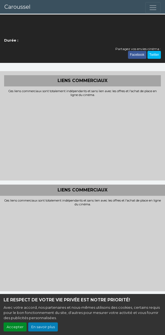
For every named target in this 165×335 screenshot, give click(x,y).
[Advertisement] (82, 138)
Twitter (154, 55)
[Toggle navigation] (153, 7)
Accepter (15, 327)
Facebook (137, 55)
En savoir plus (43, 327)
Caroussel (17, 7)
